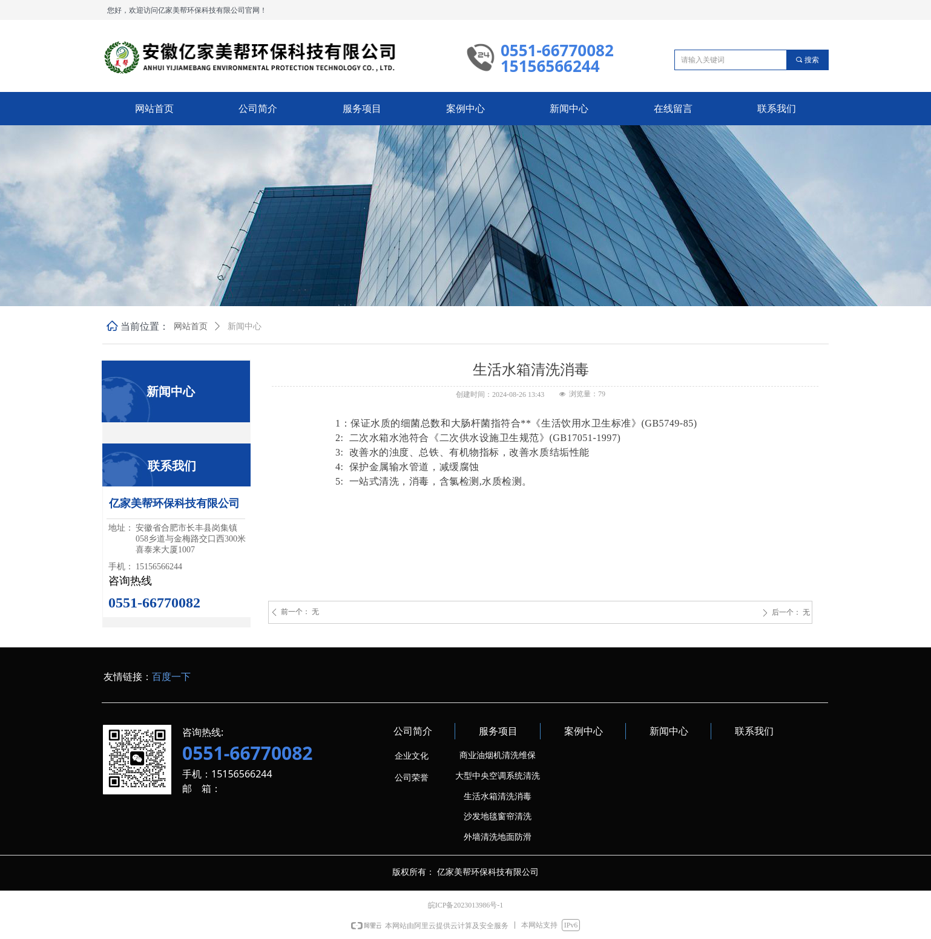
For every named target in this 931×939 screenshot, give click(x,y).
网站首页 (191, 326)
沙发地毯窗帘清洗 (497, 816)
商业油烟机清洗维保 (497, 755)
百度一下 (171, 677)
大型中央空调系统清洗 (497, 775)
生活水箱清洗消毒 (497, 796)
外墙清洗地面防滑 (497, 837)
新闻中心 (245, 326)
